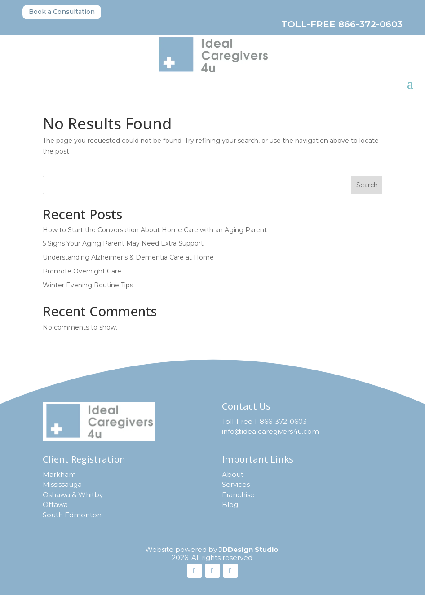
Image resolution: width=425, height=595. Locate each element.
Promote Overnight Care (82, 271)
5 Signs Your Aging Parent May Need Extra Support (123, 243)
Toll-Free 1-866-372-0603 (264, 421)
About (232, 474)
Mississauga (62, 484)
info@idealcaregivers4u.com (270, 431)
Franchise (238, 494)
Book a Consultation (62, 12)
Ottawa (55, 504)
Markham (59, 474)
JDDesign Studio (249, 549)
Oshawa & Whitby (73, 494)
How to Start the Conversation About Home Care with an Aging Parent (155, 230)
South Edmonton (72, 515)
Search (367, 185)
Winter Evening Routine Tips (88, 285)
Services (236, 484)
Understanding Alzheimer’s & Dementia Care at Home (128, 257)
